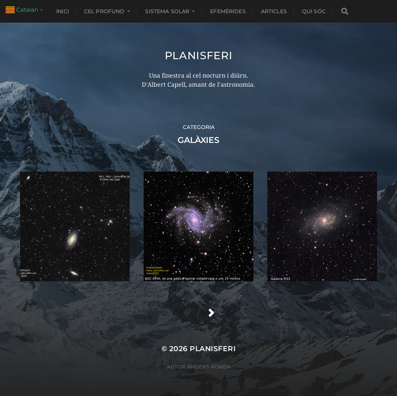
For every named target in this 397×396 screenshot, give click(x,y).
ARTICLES (274, 11)
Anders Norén (208, 367)
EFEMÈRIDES (227, 11)
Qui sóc (314, 11)
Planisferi (199, 55)
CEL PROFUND (104, 11)
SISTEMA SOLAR (167, 11)
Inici (62, 11)
